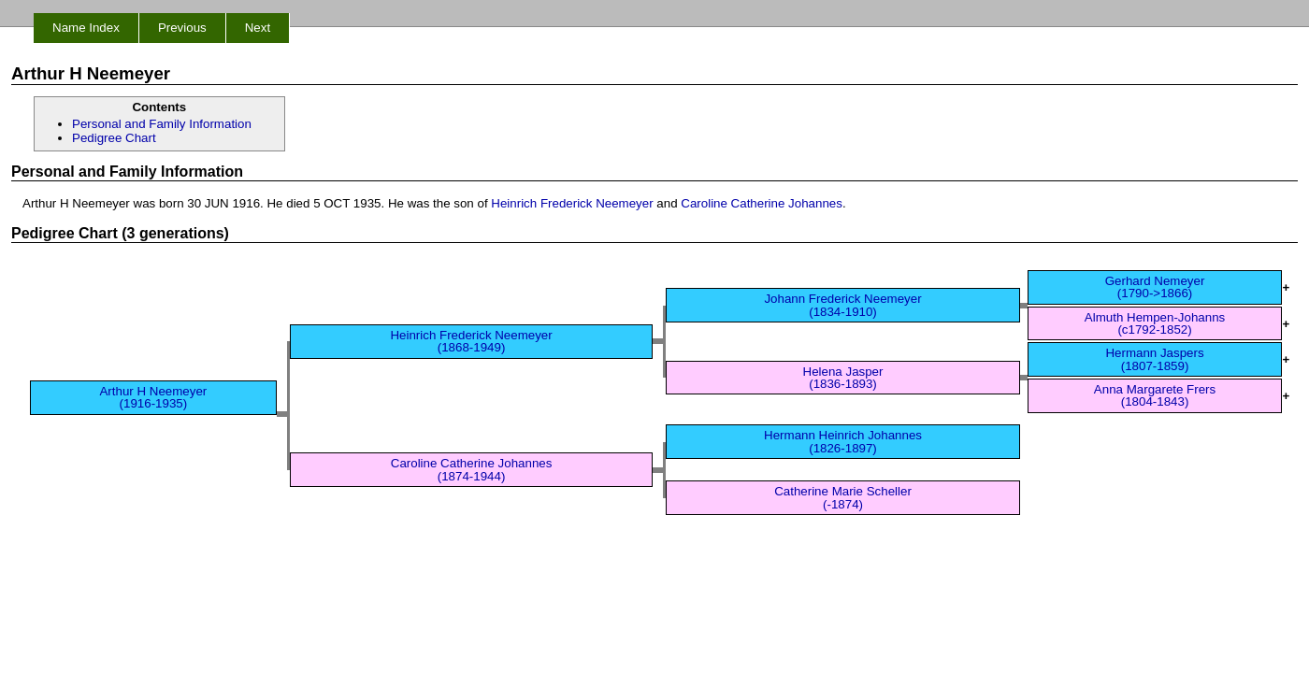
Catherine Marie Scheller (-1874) (843, 497)
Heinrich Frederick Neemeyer (572, 203)
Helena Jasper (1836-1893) (843, 378)
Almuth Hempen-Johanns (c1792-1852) (1155, 323)
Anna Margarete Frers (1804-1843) (1155, 395)
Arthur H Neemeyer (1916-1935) (153, 397)
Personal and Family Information (162, 124)
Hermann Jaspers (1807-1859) (1154, 359)
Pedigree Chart (114, 138)
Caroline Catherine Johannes (761, 203)
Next (257, 28)
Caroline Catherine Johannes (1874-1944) (472, 469)
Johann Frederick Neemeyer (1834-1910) (842, 305)
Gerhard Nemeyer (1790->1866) (1155, 287)
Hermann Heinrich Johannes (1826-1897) (843, 441)
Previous (182, 28)
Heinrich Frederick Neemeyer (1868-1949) (471, 341)
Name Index (86, 28)
